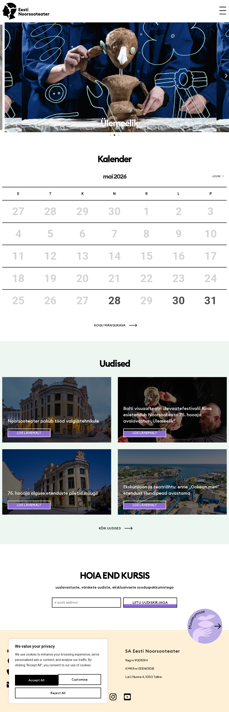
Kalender (114, 159)
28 (114, 300)
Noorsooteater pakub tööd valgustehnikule (53, 421)
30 (178, 300)
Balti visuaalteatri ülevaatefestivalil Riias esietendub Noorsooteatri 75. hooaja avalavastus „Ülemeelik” (167, 415)
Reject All (79, 682)
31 (210, 300)
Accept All (58, 693)
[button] (3, 76)
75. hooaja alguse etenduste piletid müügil (53, 493)
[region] (58, 673)
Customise (36, 682)
